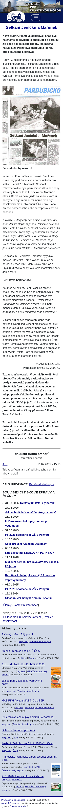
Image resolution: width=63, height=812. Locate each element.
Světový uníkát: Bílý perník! (37, 503)
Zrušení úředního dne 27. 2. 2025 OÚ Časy (27, 743)
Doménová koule (18, 806)
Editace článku (12, 617)
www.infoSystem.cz (10, 803)
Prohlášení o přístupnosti (13, 800)
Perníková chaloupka (41, 484)
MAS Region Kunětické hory (39, 707)
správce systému (32, 617)
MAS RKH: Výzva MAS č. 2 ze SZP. (23, 700)
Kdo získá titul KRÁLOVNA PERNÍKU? (29, 552)
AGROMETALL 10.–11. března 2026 (23, 664)
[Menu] (35, 18)
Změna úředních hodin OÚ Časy (21, 651)
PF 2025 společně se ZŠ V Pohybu (27, 589)
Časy (31, 658)
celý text (23, 641)
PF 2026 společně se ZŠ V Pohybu (27, 534)
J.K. (5, 464)
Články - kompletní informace (20, 605)
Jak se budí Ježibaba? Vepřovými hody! (30, 512)
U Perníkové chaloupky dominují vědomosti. (28, 717)
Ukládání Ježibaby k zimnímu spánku (29, 598)
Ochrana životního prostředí (18, 730)
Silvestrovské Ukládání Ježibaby (26, 543)
